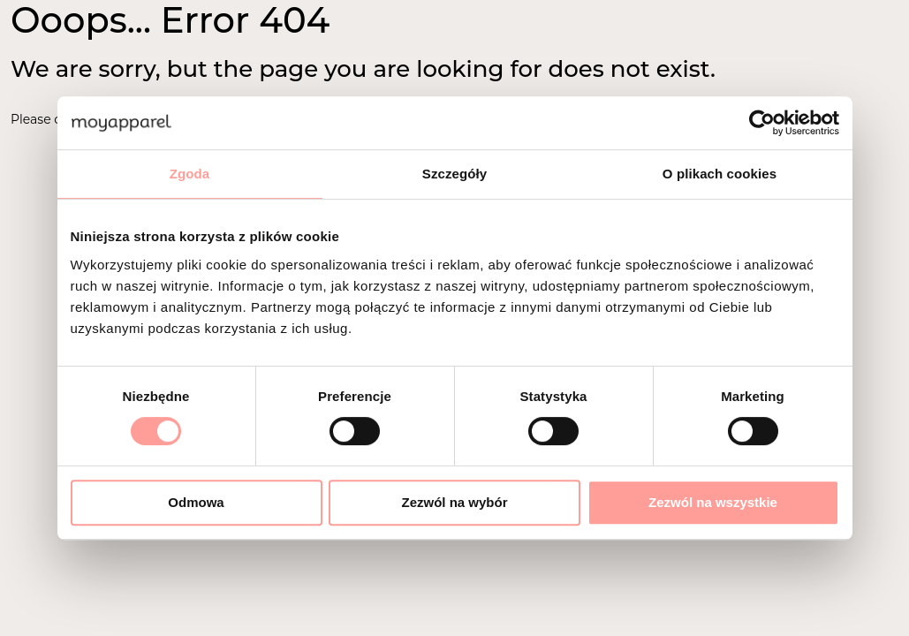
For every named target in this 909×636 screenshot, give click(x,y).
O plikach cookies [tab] (719, 173)
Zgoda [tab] (190, 173)
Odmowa (195, 502)
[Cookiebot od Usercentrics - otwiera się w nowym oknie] (762, 123)
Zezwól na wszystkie (712, 502)
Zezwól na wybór (454, 502)
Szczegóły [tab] (454, 173)
